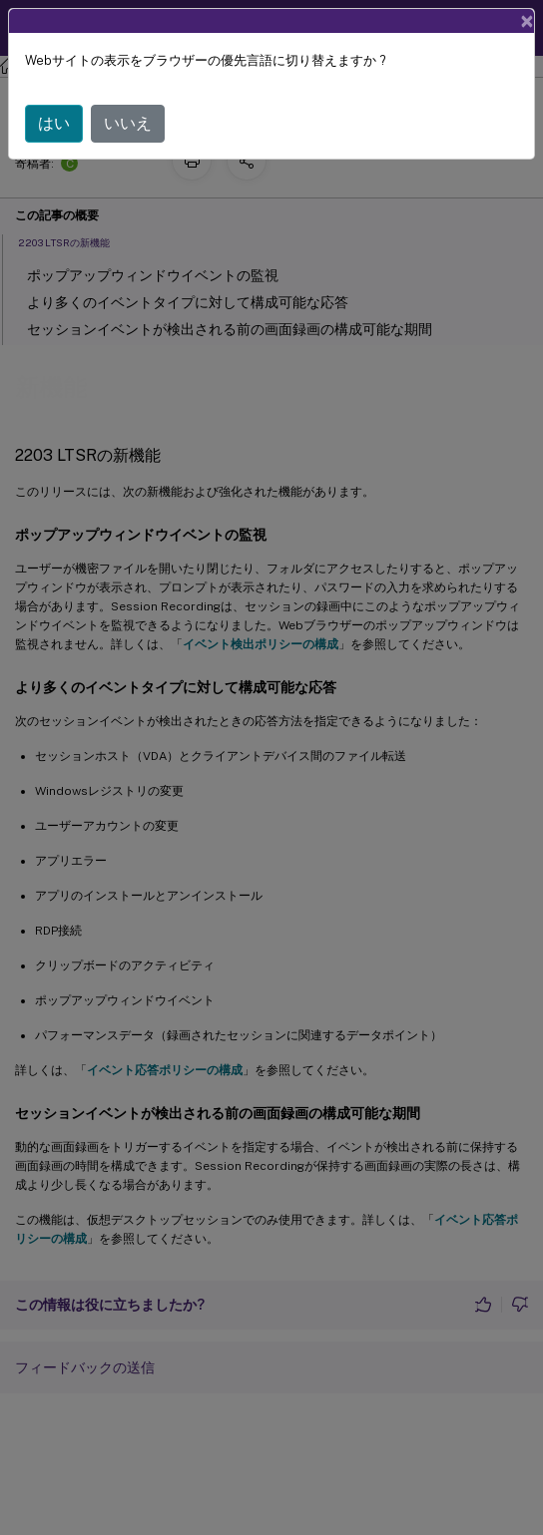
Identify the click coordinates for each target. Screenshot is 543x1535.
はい (54, 123)
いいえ (128, 123)
